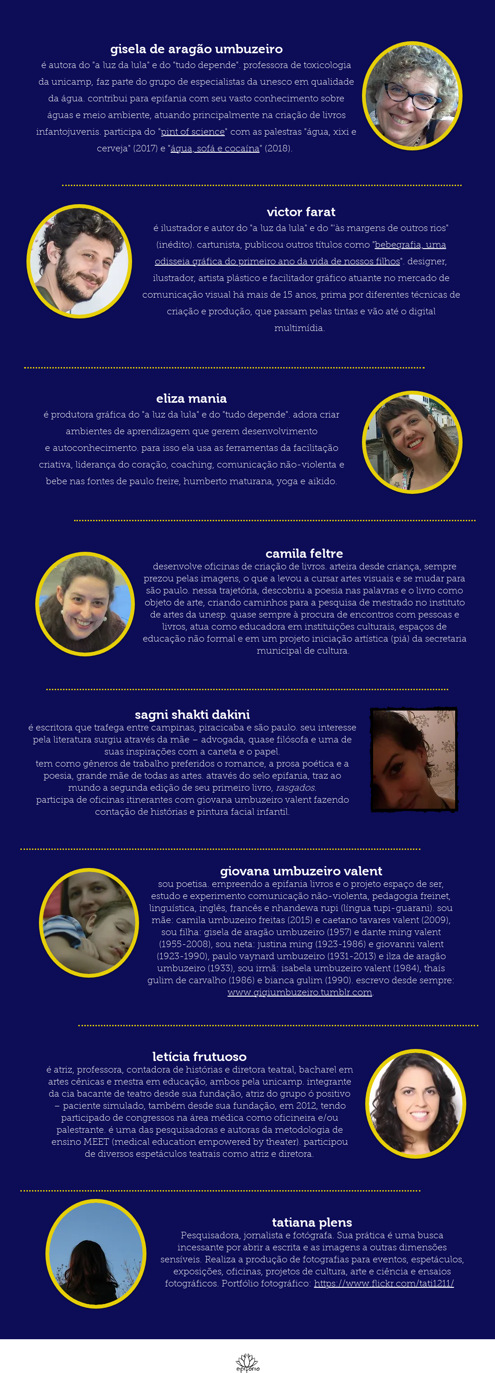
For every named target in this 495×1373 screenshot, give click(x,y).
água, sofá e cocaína (215, 149)
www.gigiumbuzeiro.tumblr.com (300, 993)
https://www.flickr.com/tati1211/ (384, 1284)
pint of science (193, 132)
